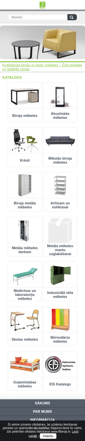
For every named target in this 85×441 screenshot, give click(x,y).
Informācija (42, 420)
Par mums (42, 411)
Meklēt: (17, 17)
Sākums (42, 403)
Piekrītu (48, 436)
